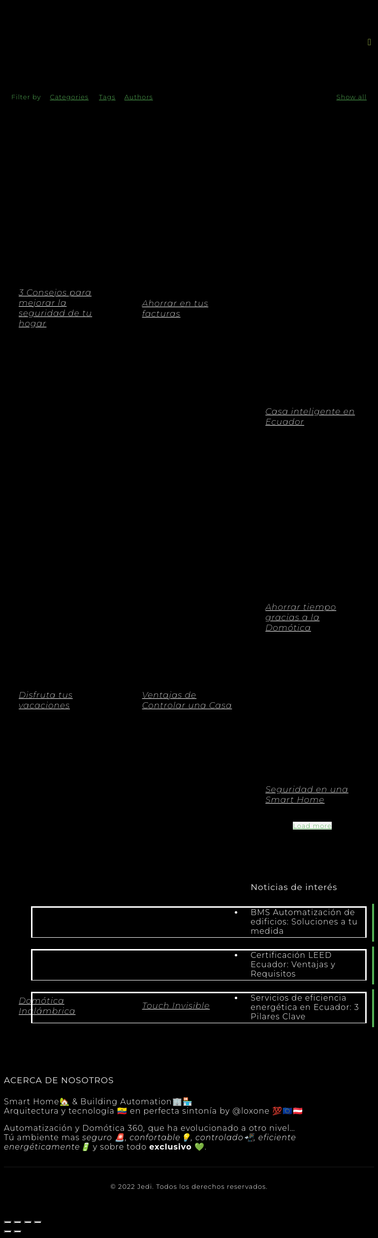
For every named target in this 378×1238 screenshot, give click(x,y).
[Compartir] (18, 1222)
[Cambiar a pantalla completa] (28, 1222)
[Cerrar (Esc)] (8, 1222)
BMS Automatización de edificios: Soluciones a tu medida (304, 922)
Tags (107, 97)
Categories (69, 97)
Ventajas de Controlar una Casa (187, 700)
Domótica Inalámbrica (47, 1006)
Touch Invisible (176, 1005)
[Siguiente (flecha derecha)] (18, 1231)
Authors (139, 97)
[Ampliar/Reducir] (38, 1222)
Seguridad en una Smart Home (306, 794)
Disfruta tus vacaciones (46, 700)
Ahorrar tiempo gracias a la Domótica (300, 617)
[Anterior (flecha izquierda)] (8, 1231)
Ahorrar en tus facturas (175, 308)
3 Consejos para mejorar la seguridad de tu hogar (55, 308)
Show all (352, 97)
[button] (370, 42)
